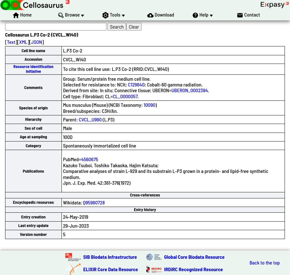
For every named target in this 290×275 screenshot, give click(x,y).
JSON (36, 42)
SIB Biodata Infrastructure (110, 257)
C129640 (136, 84)
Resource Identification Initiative (33, 69)
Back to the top (265, 262)
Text (11, 42)
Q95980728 (94, 202)
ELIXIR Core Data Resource (110, 269)
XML (23, 42)
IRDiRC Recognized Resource (193, 269)
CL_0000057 (125, 96)
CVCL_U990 (90, 119)
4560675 (89, 159)
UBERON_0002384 (189, 90)
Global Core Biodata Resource (194, 257)
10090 (150, 105)
